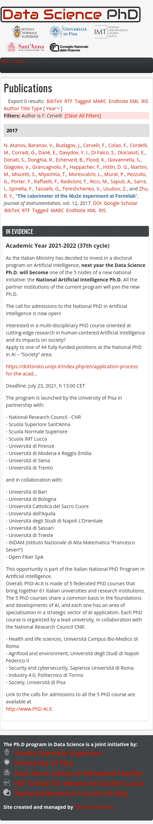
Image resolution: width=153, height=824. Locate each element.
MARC (100, 101)
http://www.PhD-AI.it (29, 708)
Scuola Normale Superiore (52, 753)
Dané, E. (48, 152)
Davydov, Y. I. (74, 152)
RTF (68, 101)
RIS (144, 101)
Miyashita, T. (52, 174)
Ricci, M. (99, 181)
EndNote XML (124, 101)
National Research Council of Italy (65, 793)
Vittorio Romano (94, 807)
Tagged (83, 101)
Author (11, 108)
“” (76, 196)
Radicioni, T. (74, 181)
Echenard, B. (70, 159)
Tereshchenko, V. (82, 188)
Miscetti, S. (24, 174)
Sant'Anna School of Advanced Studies (72, 773)
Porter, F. (21, 181)
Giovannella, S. (124, 159)
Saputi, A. (120, 181)
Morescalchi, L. (85, 174)
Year (51, 108)
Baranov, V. (41, 145)
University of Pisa (38, 763)
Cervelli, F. (94, 145)
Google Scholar (121, 203)
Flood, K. (96, 159)
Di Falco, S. (103, 152)
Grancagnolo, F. (49, 167)
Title (25, 108)
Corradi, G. (24, 152)
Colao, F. (117, 145)
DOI (97, 203)
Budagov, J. (68, 145)
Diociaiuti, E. (131, 152)
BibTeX (54, 101)
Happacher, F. (84, 167)
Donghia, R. (40, 159)
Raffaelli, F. (46, 181)
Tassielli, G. (47, 188)
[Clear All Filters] (83, 115)
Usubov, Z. (115, 188)
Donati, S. (14, 159)
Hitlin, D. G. (115, 167)
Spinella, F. (21, 188)
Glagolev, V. (17, 167)
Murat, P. (114, 174)
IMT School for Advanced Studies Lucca (73, 783)
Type (36, 108)
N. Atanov (14, 145)
